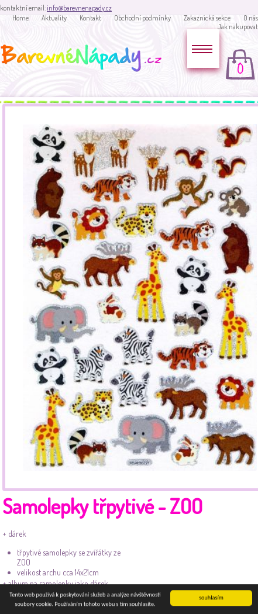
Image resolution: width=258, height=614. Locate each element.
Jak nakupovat (238, 26)
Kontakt (90, 17)
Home (20, 17)
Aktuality (54, 17)
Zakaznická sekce (207, 17)
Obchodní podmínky (142, 17)
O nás (250, 17)
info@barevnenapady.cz (79, 8)
